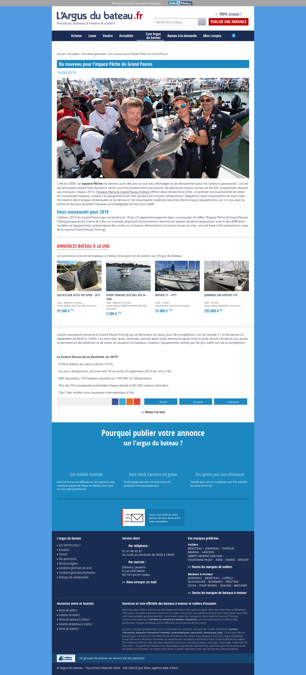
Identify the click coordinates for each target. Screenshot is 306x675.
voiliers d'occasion (187, 609)
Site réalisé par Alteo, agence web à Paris (150, 668)
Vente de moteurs (69, 628)
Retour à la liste (155, 412)
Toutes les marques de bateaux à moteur (219, 592)
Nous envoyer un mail (141, 582)
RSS (129, 401)
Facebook (115, 401)
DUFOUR (228, 548)
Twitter (122, 401)
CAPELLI (227, 578)
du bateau (150, 36)
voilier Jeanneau (148, 612)
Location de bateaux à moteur (75, 624)
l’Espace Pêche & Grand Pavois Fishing (122, 192)
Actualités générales (94, 54)
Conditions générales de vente (75, 567)
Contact (63, 554)
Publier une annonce (228, 21)
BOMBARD (215, 581)
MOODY (243, 560)
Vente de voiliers (68, 610)
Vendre (108, 35)
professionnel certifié (218, 619)
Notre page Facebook (204, 15)
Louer (92, 35)
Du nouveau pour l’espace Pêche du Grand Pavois (138, 54)
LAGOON (208, 552)
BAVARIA (193, 552)
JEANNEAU (212, 548)
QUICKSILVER (196, 581)
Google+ (137, 401)
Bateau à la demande (182, 35)
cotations (187, 629)
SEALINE (225, 585)
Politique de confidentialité (73, 577)
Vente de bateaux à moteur (74, 619)
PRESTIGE (232, 581)
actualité (225, 639)
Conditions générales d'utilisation (77, 572)
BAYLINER (240, 585)
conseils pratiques (196, 642)
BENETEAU (195, 548)
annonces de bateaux (162, 609)
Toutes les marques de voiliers (212, 566)
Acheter (76, 35)
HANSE (230, 560)
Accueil (61, 54)
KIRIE (219, 560)
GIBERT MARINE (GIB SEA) (205, 556)
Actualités (126, 35)
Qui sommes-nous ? (69, 545)
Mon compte (212, 35)
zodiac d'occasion (182, 612)
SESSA (192, 585)
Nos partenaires (68, 558)
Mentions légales (68, 563)
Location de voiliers (69, 614)
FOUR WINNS (208, 585)
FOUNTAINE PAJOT (200, 560)
